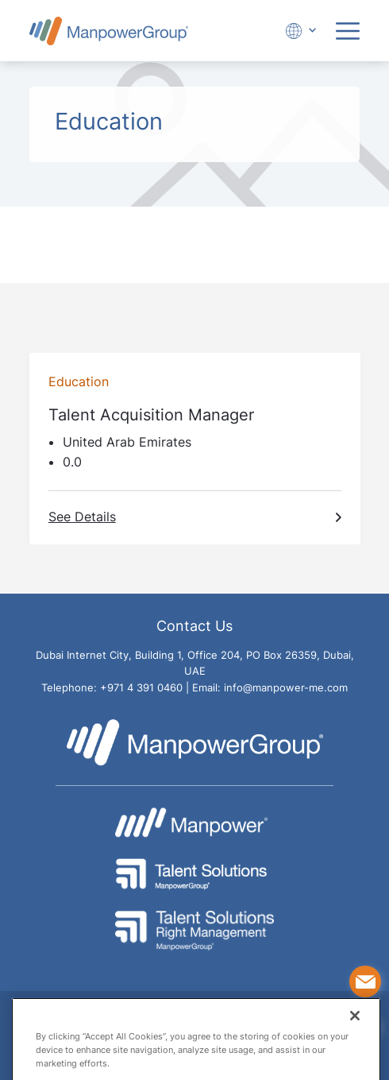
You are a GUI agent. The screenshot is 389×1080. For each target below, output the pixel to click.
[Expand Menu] (348, 31)
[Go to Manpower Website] (194, 822)
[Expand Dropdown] (298, 30)
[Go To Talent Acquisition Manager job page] (194, 448)
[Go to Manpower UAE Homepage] (108, 30)
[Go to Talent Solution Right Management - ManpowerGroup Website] (194, 930)
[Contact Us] (365, 981)
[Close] (354, 1028)
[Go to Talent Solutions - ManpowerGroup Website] (194, 874)
